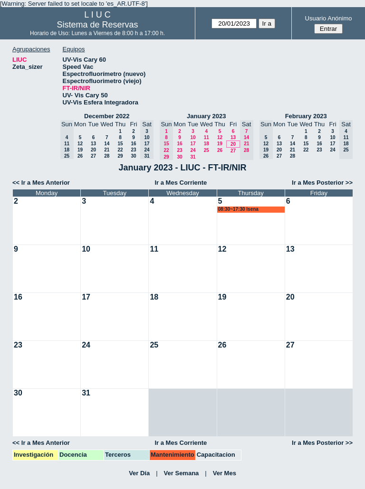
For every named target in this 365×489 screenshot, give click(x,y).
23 (133, 149)
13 (93, 143)
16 (133, 143)
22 (120, 149)
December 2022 (106, 116)
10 (192, 137)
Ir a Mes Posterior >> (322, 182)
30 (133, 156)
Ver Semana (181, 473)
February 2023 (306, 116)
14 (106, 143)
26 (80, 156)
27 (93, 156)
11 (206, 137)
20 (93, 149)
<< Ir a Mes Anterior (41, 182)
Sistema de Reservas (97, 24)
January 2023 (206, 116)
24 (192, 150)
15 (120, 143)
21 (106, 149)
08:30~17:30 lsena (238, 209)
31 (192, 157)
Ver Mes (224, 473)
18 (206, 143)
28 (106, 156)
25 (206, 150)
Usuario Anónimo (328, 18)
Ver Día (139, 473)
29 (120, 156)
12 (80, 143)
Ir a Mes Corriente (180, 182)
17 (192, 143)
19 (80, 149)
